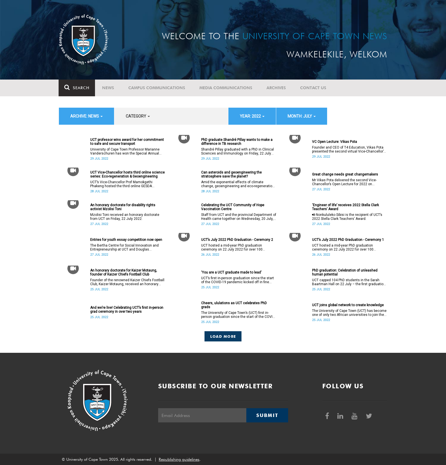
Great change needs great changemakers (345, 174)
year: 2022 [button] (252, 116)
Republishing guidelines (179, 459)
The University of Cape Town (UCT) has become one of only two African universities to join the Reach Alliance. (349, 313)
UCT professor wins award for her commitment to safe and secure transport (127, 142)
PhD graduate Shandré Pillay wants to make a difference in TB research (236, 142)
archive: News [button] (86, 116)
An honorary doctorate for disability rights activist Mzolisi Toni (122, 207)
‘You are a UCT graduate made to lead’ (231, 272)
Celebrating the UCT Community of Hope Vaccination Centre (232, 207)
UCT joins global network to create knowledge (348, 305)
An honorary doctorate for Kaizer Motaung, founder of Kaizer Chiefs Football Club (123, 272)
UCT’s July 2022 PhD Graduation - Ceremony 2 (237, 240)
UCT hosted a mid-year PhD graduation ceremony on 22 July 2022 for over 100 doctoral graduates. (232, 247)
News (108, 88)
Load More (223, 336)
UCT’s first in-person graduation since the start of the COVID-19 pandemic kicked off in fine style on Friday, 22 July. (237, 280)
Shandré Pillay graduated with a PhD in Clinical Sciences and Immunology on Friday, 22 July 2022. (237, 151)
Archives (276, 88)
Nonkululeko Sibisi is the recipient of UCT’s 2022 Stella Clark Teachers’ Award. (347, 217)
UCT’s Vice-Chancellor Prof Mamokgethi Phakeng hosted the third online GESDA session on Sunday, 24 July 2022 (121, 184)
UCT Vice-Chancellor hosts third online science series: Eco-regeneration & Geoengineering (127, 174)
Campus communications (157, 88)
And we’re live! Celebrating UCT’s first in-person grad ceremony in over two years (126, 310)
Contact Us (313, 88)
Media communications (226, 88)
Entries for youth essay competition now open (126, 240)
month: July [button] (302, 116)
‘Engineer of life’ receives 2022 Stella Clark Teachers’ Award (345, 207)
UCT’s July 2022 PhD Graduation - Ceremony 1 (348, 240)
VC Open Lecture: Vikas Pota (334, 142)
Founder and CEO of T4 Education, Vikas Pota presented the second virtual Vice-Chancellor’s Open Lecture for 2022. (348, 149)
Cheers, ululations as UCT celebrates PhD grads (234, 305)
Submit (267, 415)
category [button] (138, 116)
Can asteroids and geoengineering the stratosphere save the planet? (231, 174)
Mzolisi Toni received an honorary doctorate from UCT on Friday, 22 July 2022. (124, 217)
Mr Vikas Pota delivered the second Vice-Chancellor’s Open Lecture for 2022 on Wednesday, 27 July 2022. (344, 182)
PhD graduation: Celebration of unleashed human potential (344, 272)
